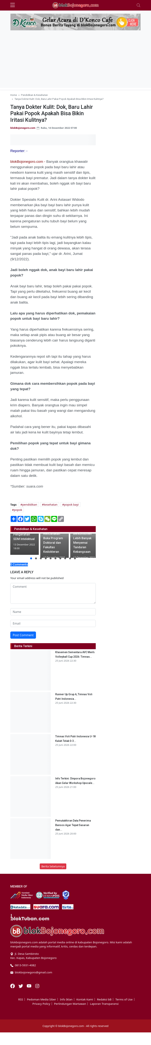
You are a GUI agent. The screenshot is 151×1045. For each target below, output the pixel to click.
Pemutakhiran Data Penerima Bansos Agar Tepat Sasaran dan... (73, 825)
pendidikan (29, 504)
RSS (20, 999)
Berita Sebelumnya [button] (53, 866)
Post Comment (23, 635)
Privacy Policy (41, 1003)
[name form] (53, 611)
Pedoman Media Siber (41, 999)
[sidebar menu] (12, 5)
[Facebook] (13, 985)
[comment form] (53, 593)
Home (13, 94)
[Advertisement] (75, 61)
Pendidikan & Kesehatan (34, 94)
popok (18, 510)
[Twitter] (21, 985)
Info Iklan (66, 999)
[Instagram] (37, 985)
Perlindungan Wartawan (70, 1003)
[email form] (53, 623)
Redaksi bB (104, 999)
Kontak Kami (84, 999)
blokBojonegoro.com (22, 127)
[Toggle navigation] (138, 5)
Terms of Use (124, 999)
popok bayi (71, 504)
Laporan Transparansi (104, 1003)
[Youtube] (29, 985)
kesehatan (51, 504)
